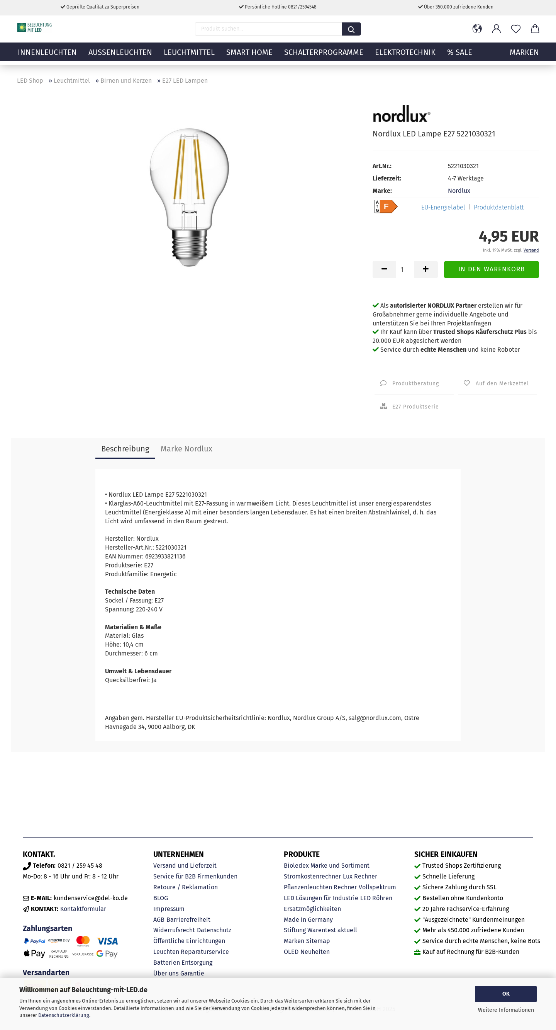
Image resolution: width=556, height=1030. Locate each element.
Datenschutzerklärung (63, 1015)
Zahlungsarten (47, 928)
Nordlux (459, 190)
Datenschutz (214, 930)
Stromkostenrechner (312, 876)
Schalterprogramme (323, 56)
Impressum (169, 909)
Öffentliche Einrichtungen (189, 941)
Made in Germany (308, 919)
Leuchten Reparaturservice (191, 951)
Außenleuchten (120, 56)
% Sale (459, 56)
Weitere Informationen (506, 1010)
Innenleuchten (47, 56)
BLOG (160, 898)
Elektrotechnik (405, 56)
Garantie (192, 973)
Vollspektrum (377, 887)
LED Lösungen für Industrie (321, 898)
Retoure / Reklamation (185, 887)
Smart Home (249, 56)
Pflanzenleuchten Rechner (320, 887)
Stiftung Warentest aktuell (320, 930)
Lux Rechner (360, 876)
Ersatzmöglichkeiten (312, 909)
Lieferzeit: (387, 178)
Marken (294, 941)
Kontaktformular (83, 909)
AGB (158, 919)
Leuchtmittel (189, 56)
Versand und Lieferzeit (185, 865)
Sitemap (318, 941)
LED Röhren (376, 898)
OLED (291, 951)
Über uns (165, 973)
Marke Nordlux (186, 448)
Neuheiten (315, 951)
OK (506, 994)
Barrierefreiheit (188, 919)
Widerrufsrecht (174, 930)
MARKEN (524, 56)
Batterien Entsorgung (182, 962)
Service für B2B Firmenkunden (195, 876)
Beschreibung (125, 448)
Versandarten (46, 972)
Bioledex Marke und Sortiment (327, 865)
